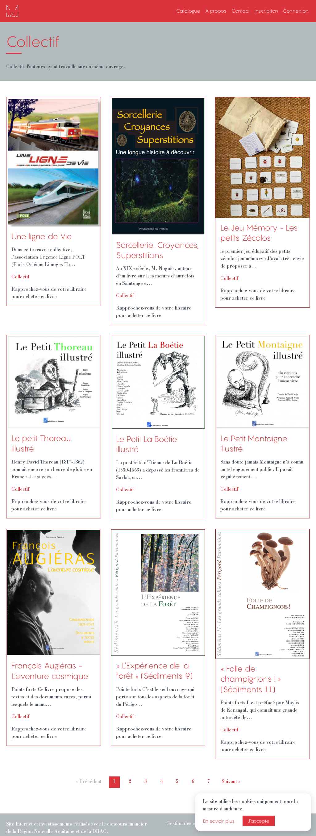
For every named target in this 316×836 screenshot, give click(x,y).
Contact (240, 11)
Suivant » (231, 782)
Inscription (266, 11)
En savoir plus (219, 821)
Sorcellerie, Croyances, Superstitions (157, 250)
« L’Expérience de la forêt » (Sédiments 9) (154, 671)
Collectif (20, 277)
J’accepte (258, 821)
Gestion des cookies (187, 823)
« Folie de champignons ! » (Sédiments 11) (250, 679)
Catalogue (188, 11)
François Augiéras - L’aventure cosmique (49, 671)
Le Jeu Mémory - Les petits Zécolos (259, 233)
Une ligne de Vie (41, 236)
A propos (216, 11)
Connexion (296, 11)
